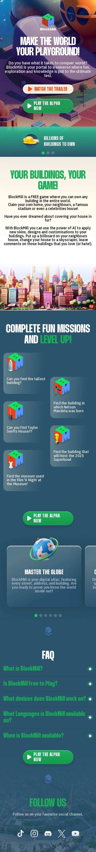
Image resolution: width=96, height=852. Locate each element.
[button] (48, 669)
